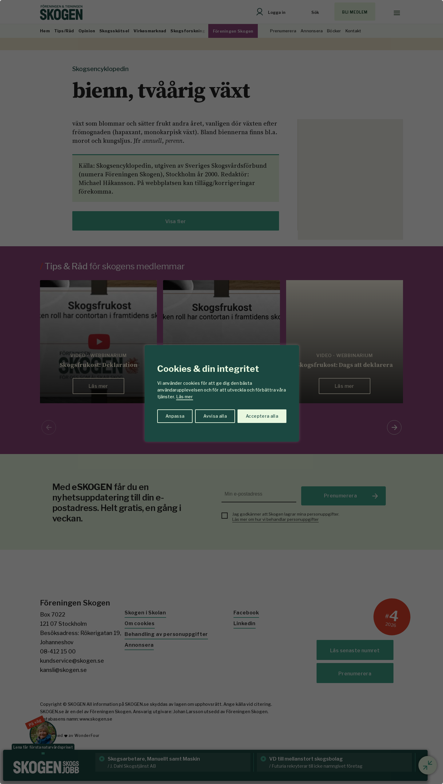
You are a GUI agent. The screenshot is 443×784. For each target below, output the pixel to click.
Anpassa (175, 416)
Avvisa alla (215, 416)
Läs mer (184, 396)
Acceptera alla (262, 416)
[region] (221, 392)
